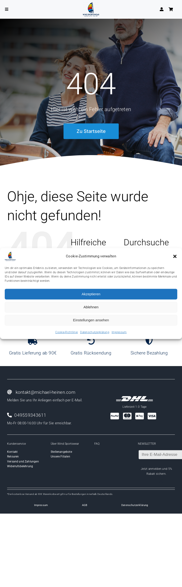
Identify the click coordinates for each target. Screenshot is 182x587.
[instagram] (161, 481)
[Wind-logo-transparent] (91, 4)
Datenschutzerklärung (94, 332)
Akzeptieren (91, 294)
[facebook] (152, 481)
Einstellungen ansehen (91, 320)
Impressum (119, 332)
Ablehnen (90, 307)
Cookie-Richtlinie (66, 332)
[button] (175, 256)
